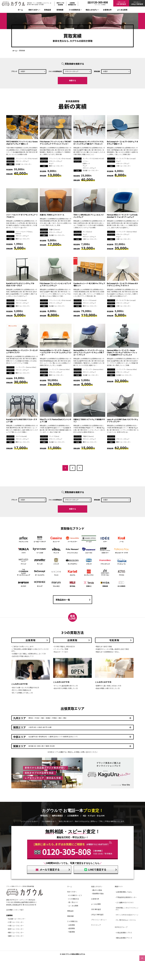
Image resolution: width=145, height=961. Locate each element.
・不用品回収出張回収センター (126, 897)
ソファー (86, 161)
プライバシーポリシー (99, 920)
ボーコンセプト (39, 572)
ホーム (20, 10)
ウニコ (56, 572)
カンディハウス (88, 572)
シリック (56, 561)
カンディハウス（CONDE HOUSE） (93, 158)
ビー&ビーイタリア (39, 539)
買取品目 (47, 10)
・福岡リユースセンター (15, 936)
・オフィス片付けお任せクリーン (126, 915)
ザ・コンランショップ (23, 572)
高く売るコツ (73, 902)
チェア (51, 163)
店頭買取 (72, 928)
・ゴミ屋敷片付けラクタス (124, 902)
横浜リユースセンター (56, 166)
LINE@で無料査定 (97, 914)
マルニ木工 (56, 583)
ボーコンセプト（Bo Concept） (126, 158)
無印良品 (72, 583)
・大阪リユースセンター (15, 925)
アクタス (121, 572)
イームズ (88, 539)
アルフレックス (23, 539)
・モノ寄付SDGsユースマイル (125, 920)
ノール (121, 539)
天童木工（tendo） (54, 229)
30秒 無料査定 (96, 909)
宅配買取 (72, 932)
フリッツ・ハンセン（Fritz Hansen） (27, 158)
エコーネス (88, 550)
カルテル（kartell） (21, 300)
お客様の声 (107, 10)
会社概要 (9, 910)
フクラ (23, 550)
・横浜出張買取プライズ (123, 938)
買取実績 (60, 10)
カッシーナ (56, 539)
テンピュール (121, 561)
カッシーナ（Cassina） (89, 300)
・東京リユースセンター (15, 929)
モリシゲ (39, 583)
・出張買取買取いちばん (123, 892)
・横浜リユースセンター (15, 932)
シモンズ (88, 561)
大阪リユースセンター (123, 166)
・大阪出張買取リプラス (123, 932)
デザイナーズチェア (22, 161)
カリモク (23, 583)
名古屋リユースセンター (24, 164)
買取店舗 (97, 71)
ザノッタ (39, 561)
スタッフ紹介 (19, 910)
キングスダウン (72, 561)
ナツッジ (23, 561)
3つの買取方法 (74, 899)
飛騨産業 (105, 583)
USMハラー (105, 550)
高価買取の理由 (98, 893)
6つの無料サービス (75, 895)
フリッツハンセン (72, 550)
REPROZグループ (121, 927)
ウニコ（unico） (87, 232)
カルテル (72, 572)
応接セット (86, 163)
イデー (105, 539)
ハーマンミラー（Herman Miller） (126, 232)
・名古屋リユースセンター (16, 919)
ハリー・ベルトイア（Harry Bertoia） (24, 232)
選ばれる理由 (97, 890)
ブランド (14, 71)
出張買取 (72, 925)
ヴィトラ (56, 550)
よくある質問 (122, 10)
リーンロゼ (39, 550)
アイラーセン (105, 572)
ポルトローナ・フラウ (121, 550)
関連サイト (119, 886)
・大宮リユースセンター (15, 922)
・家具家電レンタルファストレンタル (126, 909)
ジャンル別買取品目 (55, 71)
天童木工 (88, 583)
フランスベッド (105, 561)
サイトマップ (96, 925)
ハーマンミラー (72, 539)
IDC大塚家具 (121, 583)
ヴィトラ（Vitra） (54, 436)
